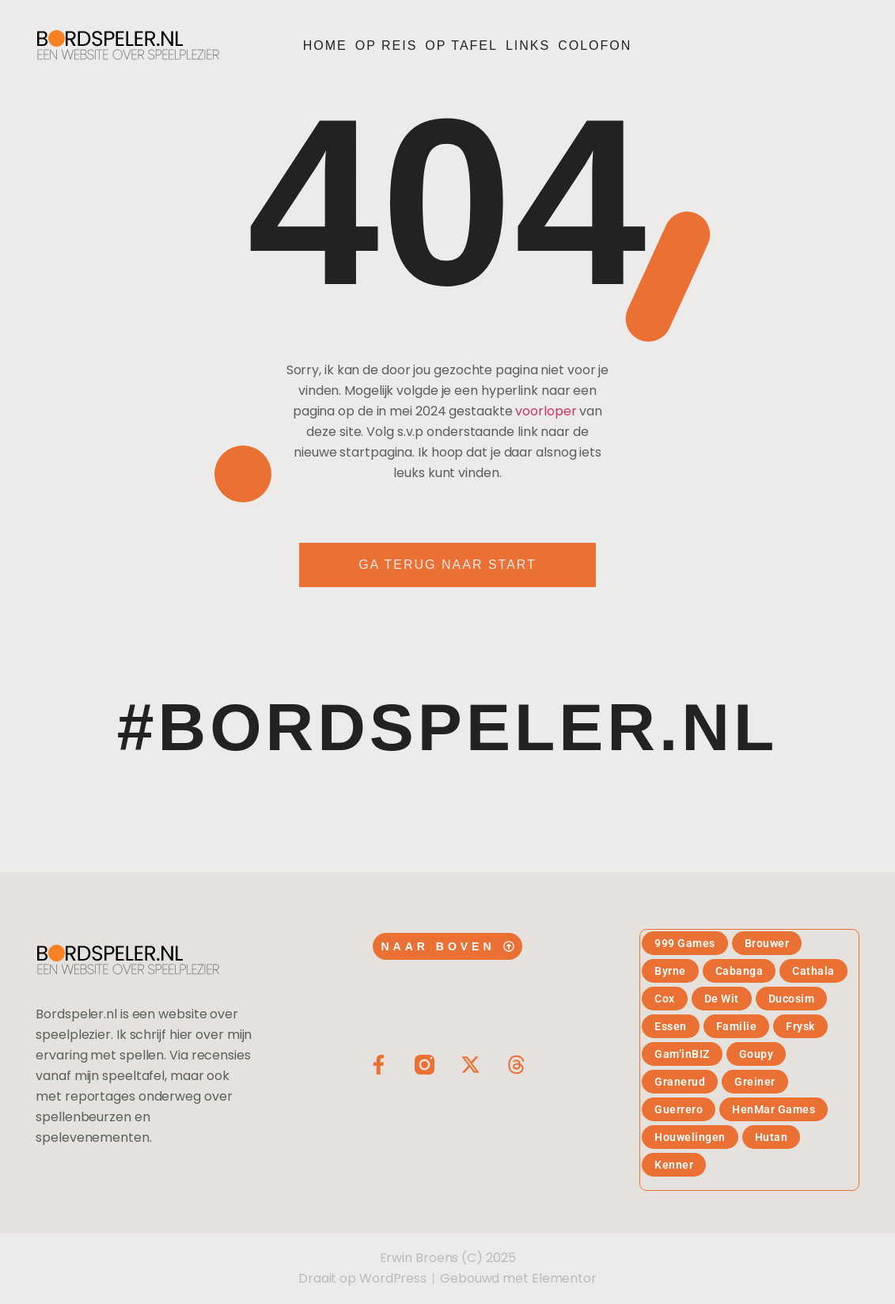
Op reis (386, 45)
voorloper (545, 411)
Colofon (594, 45)
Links (528, 45)
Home (325, 45)
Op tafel (461, 45)
